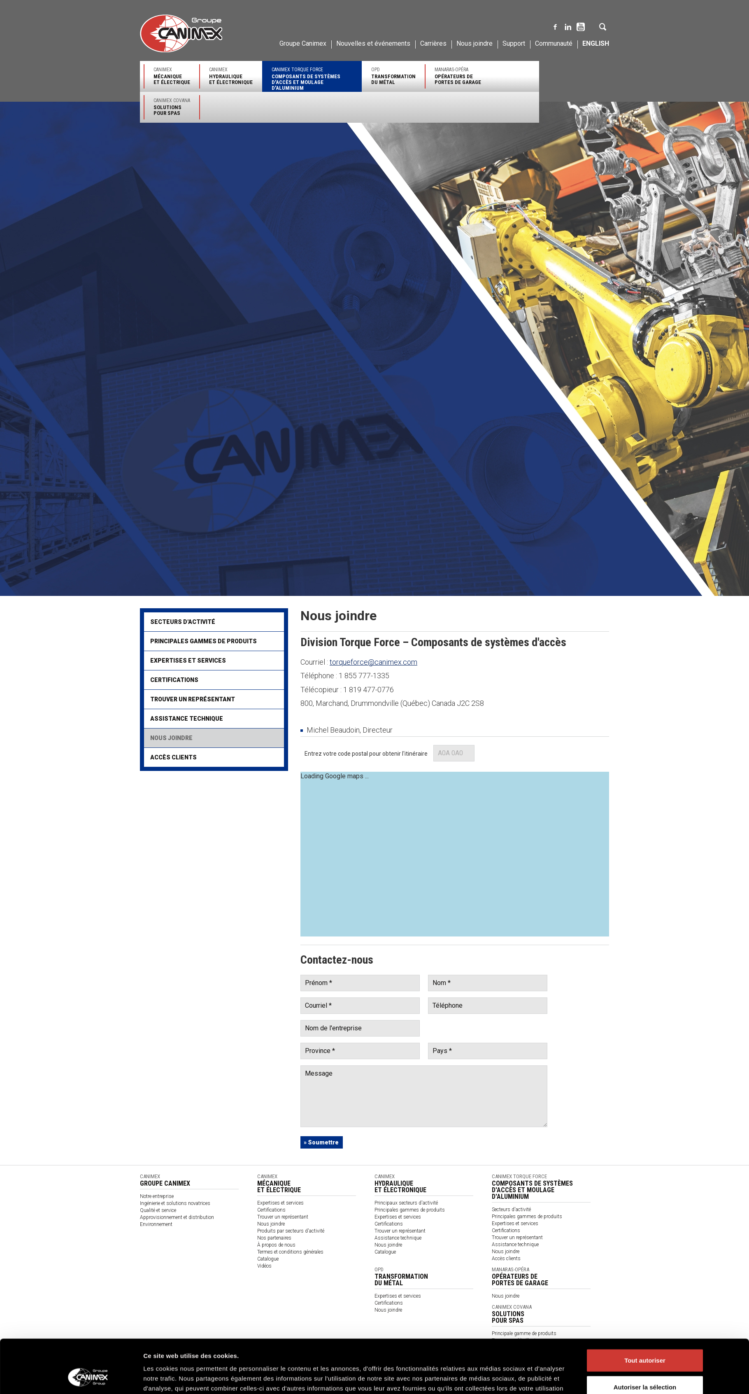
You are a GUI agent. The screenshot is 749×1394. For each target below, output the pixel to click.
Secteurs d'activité (182, 622)
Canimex (172, 76)
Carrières (433, 43)
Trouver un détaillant (514, 1340)
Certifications (174, 680)
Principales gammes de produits (203, 641)
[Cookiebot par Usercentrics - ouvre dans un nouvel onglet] (89, 1250)
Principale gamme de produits (524, 1333)
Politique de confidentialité (197, 1356)
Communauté (553, 43)
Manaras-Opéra (458, 76)
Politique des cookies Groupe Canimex (394, 1223)
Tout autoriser (644, 1185)
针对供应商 (439, 1356)
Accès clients (173, 757)
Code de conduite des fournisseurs (496, 1356)
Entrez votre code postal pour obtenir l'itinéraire (366, 753)
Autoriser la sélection (645, 1212)
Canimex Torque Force (312, 79)
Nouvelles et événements (373, 43)
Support (513, 43)
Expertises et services (188, 660)
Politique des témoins (255, 1356)
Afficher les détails (505, 1250)
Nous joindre (474, 43)
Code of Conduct (403, 1356)
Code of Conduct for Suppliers (574, 1356)
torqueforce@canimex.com (373, 662)
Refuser (644, 1239)
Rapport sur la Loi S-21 (310, 1356)
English (595, 43)
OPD (393, 76)
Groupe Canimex (302, 43)
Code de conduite (361, 1356)
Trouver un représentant (192, 699)
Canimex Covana (172, 107)
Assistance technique (186, 718)
